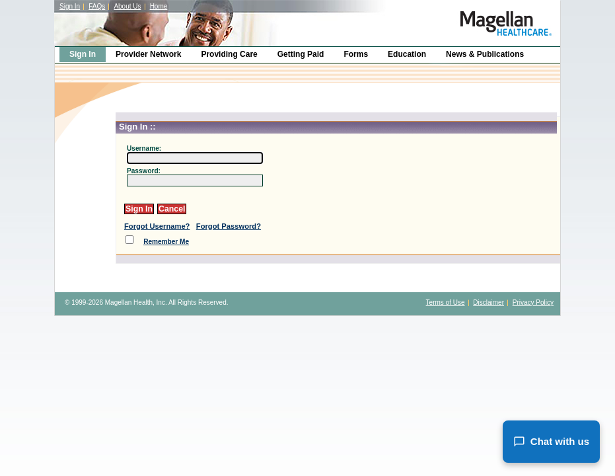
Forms (356, 54)
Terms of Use (445, 302)
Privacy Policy (533, 302)
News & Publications (485, 54)
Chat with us (551, 442)
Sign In (69, 6)
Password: (144, 171)
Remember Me (166, 241)
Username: (144, 148)
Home (159, 6)
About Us (127, 6)
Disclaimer (488, 302)
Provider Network (148, 54)
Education (407, 54)
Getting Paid (300, 54)
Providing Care (229, 54)
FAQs (97, 6)
